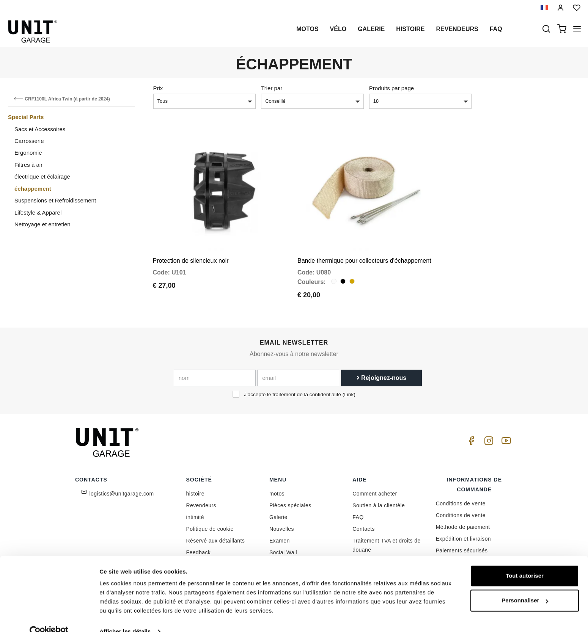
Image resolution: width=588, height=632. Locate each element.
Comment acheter (374, 488)
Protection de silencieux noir (191, 255)
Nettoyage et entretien (42, 224)
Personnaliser (525, 586)
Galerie (371, 29)
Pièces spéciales (290, 500)
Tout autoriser (525, 561)
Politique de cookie (210, 524)
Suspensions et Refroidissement (55, 200)
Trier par (271, 88)
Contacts (363, 524)
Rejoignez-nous (382, 372)
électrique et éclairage (42, 176)
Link (349, 389)
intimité (195, 512)
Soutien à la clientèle (378, 500)
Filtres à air (28, 165)
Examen (279, 535)
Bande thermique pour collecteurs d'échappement (364, 255)
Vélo (338, 29)
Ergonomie (28, 152)
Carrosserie (29, 141)
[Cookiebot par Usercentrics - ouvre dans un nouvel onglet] (49, 617)
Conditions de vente (461, 498)
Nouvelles (281, 524)
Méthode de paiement (463, 522)
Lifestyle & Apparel (37, 212)
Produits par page (391, 88)
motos (307, 29)
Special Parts (26, 117)
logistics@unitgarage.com (122, 488)
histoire (410, 29)
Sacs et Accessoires (39, 129)
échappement (32, 188)
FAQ (357, 512)
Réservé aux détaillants (215, 535)
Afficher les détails (125, 617)
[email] (298, 372)
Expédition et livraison (463, 533)
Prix (158, 88)
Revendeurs (457, 29)
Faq (496, 29)
